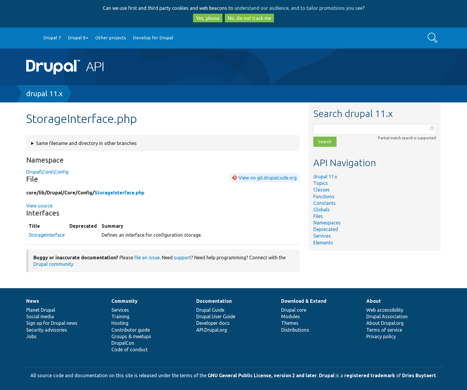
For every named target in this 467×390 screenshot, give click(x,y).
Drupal (326, 375)
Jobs (31, 336)
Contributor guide (130, 330)
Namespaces (327, 222)
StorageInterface (47, 235)
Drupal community (53, 264)
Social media (40, 316)
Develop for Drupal (153, 37)
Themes (289, 323)
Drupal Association (387, 316)
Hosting (119, 323)
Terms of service (384, 330)
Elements (323, 242)
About (373, 301)
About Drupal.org (385, 323)
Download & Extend (303, 301)
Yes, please (208, 18)
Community (124, 301)
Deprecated (325, 229)
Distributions (295, 330)
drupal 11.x (44, 94)
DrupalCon (122, 343)
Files (318, 216)
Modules (290, 316)
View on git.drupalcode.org (268, 177)
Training (120, 316)
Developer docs (213, 323)
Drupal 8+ (78, 37)
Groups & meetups (131, 336)
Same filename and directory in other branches (86, 143)
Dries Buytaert (419, 375)
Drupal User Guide (215, 316)
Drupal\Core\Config (47, 171)
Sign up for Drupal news (51, 323)
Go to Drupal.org (32, 38)
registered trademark (369, 375)
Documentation (214, 301)
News (32, 301)
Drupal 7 (52, 37)
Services (322, 235)
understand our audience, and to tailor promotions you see (298, 8)
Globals (321, 209)
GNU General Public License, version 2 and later (262, 375)
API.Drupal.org (211, 330)
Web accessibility (384, 310)
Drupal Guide (210, 310)
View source (39, 205)
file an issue (147, 257)
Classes (321, 189)
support (182, 257)
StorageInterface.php (119, 192)
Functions (323, 196)
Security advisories (46, 330)
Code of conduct (129, 349)
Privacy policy (381, 336)
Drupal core (293, 310)
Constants (324, 203)
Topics (320, 183)
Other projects (110, 37)
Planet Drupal (40, 310)
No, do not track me (249, 18)
